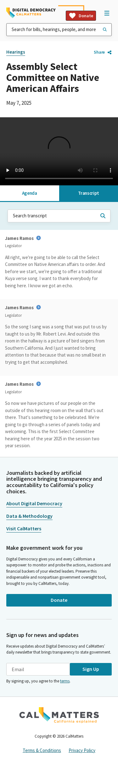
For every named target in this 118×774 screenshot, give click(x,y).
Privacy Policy (82, 750)
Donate (81, 15)
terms (65, 681)
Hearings (15, 52)
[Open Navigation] (107, 13)
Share (103, 52)
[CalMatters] (59, 715)
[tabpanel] (59, 325)
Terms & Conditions (42, 750)
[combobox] (59, 29)
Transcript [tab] (88, 193)
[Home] (31, 13)
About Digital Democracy (34, 503)
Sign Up (90, 669)
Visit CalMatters (23, 528)
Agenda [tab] (29, 193)
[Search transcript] (102, 215)
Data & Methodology (29, 516)
